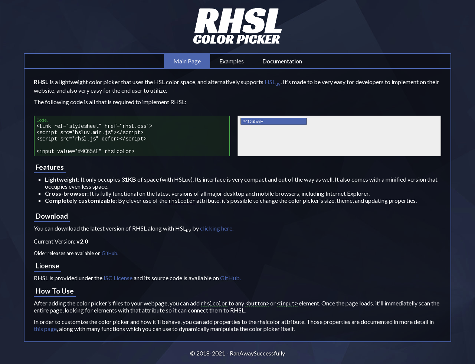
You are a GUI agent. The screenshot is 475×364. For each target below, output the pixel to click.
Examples (231, 60)
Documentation (282, 60)
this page (45, 328)
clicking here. (216, 228)
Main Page (187, 60)
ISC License (118, 277)
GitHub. (110, 253)
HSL (273, 81)
